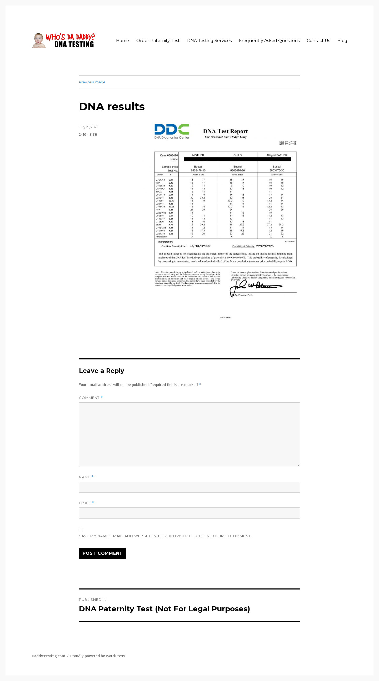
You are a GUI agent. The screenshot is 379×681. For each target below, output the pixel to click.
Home (122, 40)
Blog (342, 40)
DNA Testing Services (209, 40)
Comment (91, 397)
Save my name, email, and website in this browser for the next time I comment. (165, 536)
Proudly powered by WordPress (97, 656)
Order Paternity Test (158, 40)
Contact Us (318, 40)
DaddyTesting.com (48, 656)
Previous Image (92, 82)
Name (86, 477)
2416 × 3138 (88, 134)
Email (86, 503)
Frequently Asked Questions (269, 40)
